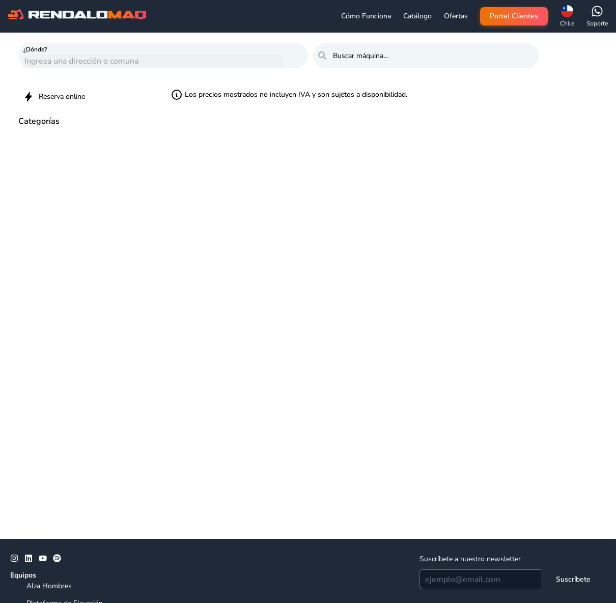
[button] (567, 16)
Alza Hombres (49, 586)
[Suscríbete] (573, 579)
